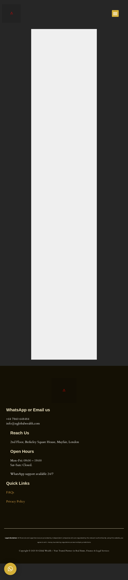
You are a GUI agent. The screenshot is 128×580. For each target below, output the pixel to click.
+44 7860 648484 (17, 419)
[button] (115, 13)
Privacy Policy (15, 501)
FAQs (10, 492)
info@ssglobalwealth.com (23, 423)
